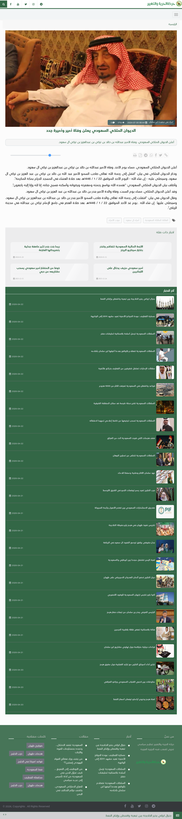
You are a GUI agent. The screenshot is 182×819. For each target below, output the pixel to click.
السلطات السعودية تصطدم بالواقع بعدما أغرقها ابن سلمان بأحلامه (123, 351)
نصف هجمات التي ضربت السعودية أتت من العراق (131, 438)
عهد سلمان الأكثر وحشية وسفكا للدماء (136, 473)
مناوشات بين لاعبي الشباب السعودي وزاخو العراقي (129, 681)
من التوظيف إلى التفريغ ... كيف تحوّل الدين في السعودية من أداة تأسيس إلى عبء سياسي (68, 774)
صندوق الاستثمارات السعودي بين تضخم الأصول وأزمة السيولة (125, 507)
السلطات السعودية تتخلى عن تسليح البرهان (134, 455)
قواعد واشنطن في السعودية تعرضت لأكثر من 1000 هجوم (127, 386)
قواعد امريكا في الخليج (30, 761)
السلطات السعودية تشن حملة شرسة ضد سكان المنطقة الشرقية (124, 403)
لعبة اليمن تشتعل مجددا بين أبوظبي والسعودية (131, 560)
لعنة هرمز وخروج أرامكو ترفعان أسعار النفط (134, 699)
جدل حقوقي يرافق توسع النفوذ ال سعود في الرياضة (129, 542)
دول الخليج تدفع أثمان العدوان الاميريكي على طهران (129, 577)
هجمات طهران (35, 753)
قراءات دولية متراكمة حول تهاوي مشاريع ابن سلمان (129, 647)
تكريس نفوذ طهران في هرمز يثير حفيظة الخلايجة (132, 525)
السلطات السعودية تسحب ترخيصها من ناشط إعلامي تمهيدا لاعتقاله (122, 420)
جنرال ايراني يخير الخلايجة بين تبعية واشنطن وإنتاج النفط (138, 815)
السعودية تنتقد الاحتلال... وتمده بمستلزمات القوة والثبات (69, 748)
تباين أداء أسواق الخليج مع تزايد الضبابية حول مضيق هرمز (127, 664)
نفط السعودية (34, 769)
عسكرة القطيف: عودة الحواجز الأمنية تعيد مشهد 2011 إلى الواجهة (123, 316)
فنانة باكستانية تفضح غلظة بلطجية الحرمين (134, 629)
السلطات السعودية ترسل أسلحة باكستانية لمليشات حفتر (128, 333)
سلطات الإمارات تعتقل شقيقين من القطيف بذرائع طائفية (126, 368)
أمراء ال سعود (132, 220)
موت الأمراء (114, 220)
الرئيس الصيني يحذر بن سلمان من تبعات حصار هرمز (131, 612)
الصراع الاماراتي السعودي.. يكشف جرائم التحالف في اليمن (68, 790)
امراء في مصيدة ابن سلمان (157, 250)
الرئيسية (172, 24)
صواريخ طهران (35, 745)
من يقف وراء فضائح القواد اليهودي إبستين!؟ (68, 760)
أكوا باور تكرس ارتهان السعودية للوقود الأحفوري (131, 594)
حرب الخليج (16, 753)
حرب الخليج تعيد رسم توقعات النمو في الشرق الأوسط (129, 490)
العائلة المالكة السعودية (156, 220)
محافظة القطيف (33, 777)
